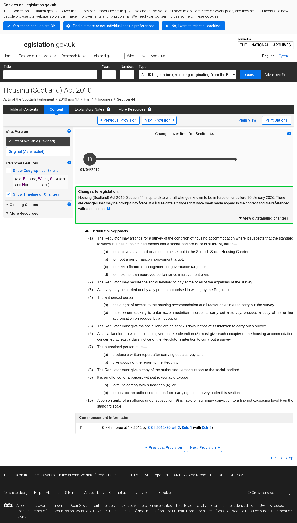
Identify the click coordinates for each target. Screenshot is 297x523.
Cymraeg (286, 56)
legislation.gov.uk (39, 43)
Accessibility (94, 492)
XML (177, 475)
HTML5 (132, 475)
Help (37, 492)
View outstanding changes (263, 218)
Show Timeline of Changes (36, 194)
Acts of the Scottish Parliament (28, 99)
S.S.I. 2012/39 (159, 427)
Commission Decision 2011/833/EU (82, 511)
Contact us (118, 492)
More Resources (131, 109)
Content (56, 109)
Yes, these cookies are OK (34, 26)
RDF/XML (237, 475)
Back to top (283, 458)
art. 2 (176, 427)
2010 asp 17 (69, 99)
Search (250, 74)
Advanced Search (279, 74)
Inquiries (105, 99)
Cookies (166, 492)
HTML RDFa (218, 475)
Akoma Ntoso (194, 475)
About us (53, 492)
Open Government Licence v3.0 (95, 505)
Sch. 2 (207, 427)
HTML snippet (151, 475)
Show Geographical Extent (35, 170)
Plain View (247, 120)
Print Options (277, 120)
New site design (16, 492)
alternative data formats (87, 475)
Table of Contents (23, 109)
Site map (72, 492)
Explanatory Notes (89, 109)
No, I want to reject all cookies (195, 26)
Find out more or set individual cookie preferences (113, 26)
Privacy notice (143, 492)
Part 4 (89, 99)
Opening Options (21, 204)
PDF (168, 475)
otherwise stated (158, 505)
